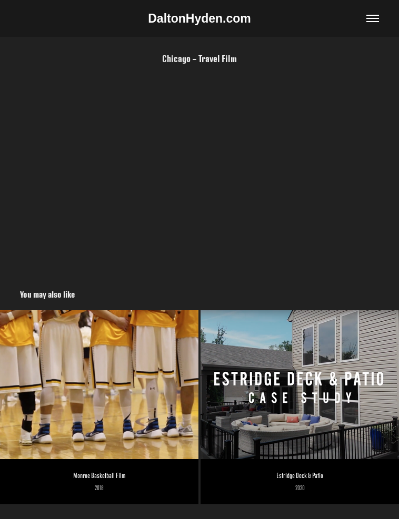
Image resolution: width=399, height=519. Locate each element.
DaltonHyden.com (199, 18)
